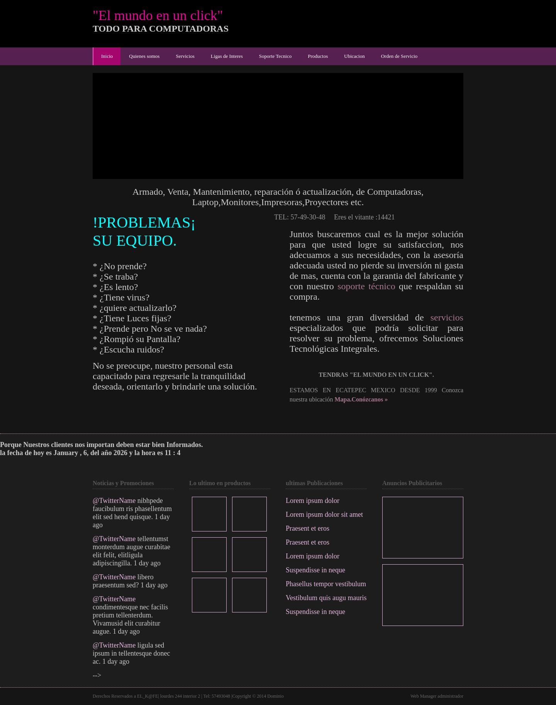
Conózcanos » (369, 399)
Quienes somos (144, 56)
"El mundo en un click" (158, 15)
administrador (450, 696)
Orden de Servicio (399, 56)
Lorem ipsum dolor (312, 500)
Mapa (342, 399)
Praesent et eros (307, 528)
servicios (447, 317)
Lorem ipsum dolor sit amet (324, 514)
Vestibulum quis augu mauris (326, 598)
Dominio (275, 696)
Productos (318, 56)
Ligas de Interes (227, 56)
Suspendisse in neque (315, 570)
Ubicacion (354, 56)
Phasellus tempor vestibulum (326, 584)
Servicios (185, 56)
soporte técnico (366, 286)
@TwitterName (114, 500)
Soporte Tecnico (275, 56)
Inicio (107, 56)
